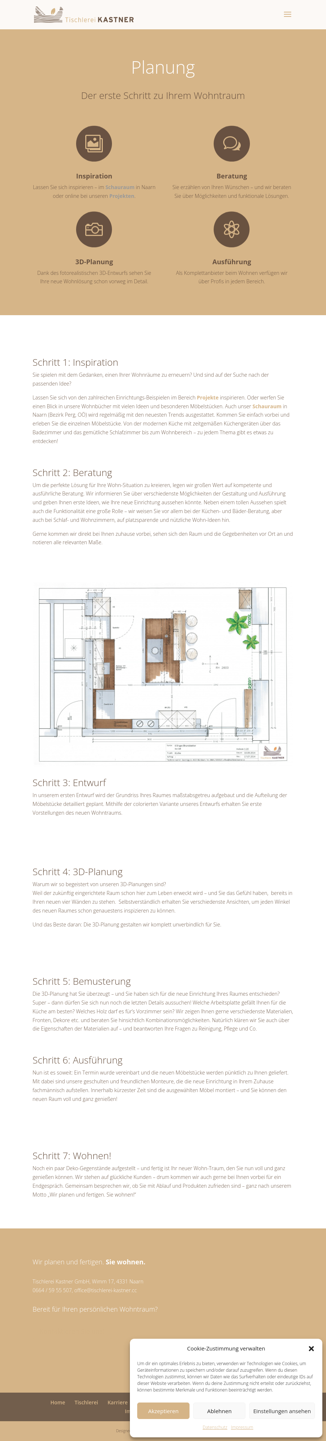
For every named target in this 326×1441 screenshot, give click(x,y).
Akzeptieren (163, 1411)
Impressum (242, 1427)
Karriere (118, 1402)
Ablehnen (219, 1411)
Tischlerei (86, 1402)
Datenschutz (215, 1427)
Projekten (122, 195)
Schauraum (120, 187)
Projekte (207, 397)
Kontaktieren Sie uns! (72, 1331)
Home (57, 1402)
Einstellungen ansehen (282, 1411)
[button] (311, 1348)
